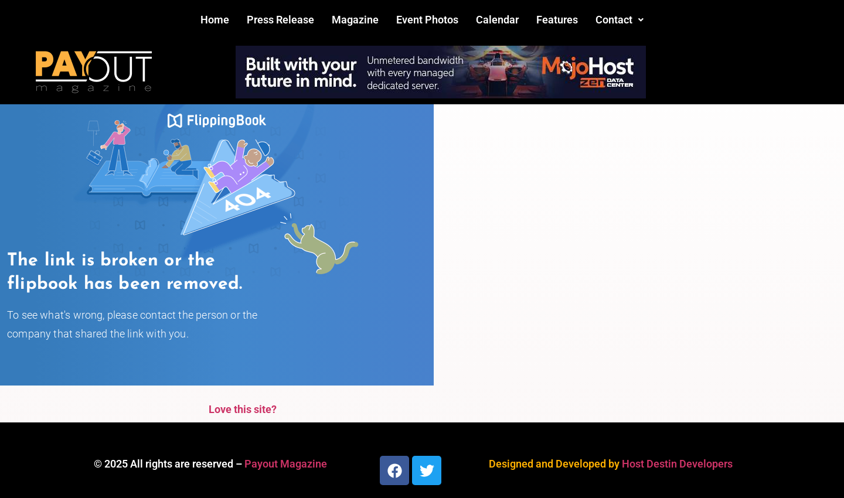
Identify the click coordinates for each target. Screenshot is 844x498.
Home (214, 19)
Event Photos (427, 19)
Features (557, 19)
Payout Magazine (285, 464)
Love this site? (243, 409)
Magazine (355, 19)
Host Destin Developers (677, 464)
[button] (619, 20)
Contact (619, 19)
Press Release (280, 19)
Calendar (497, 19)
